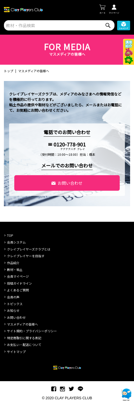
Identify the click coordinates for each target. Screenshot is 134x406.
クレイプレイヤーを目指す (25, 256)
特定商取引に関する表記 (24, 338)
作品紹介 (13, 263)
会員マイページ (18, 276)
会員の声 (13, 297)
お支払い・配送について (24, 344)
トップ (8, 71)
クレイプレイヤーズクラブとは (28, 249)
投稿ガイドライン (19, 283)
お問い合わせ (70, 183)
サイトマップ (16, 351)
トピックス (15, 303)
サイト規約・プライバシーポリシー (32, 331)
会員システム (16, 242)
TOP (10, 235)
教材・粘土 (15, 269)
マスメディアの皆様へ (22, 324)
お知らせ (13, 310)
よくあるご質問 (18, 290)
